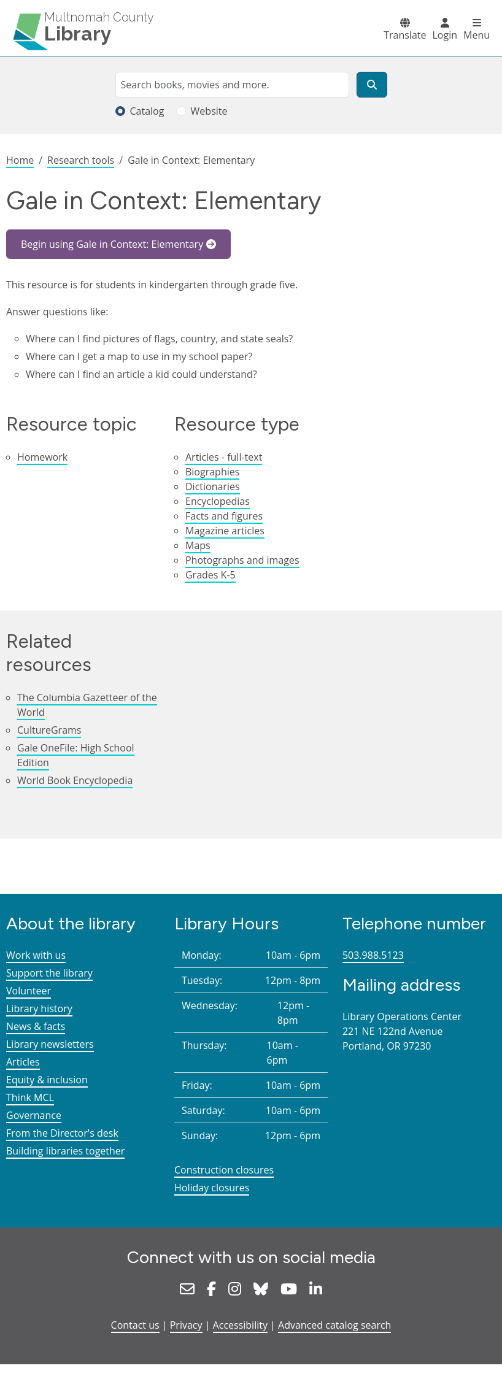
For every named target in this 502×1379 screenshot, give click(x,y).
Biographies (212, 471)
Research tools (80, 160)
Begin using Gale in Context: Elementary (112, 244)
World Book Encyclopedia (75, 780)
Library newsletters (50, 1044)
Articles (23, 1062)
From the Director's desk (62, 1133)
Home (20, 160)
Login (444, 35)
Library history (39, 1008)
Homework (42, 457)
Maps (197, 545)
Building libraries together (65, 1151)
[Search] (372, 85)
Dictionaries (212, 486)
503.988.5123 (373, 955)
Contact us (135, 1325)
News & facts (35, 1026)
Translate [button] (405, 35)
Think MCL (30, 1097)
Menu (476, 35)
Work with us (36, 955)
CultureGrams (49, 730)
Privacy (186, 1325)
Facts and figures (224, 516)
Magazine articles (225, 530)
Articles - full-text (223, 457)
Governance (33, 1115)
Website (209, 111)
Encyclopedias (217, 501)
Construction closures (224, 1170)
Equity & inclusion (47, 1079)
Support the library (49, 973)
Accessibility (240, 1325)
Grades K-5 (210, 575)
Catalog (147, 111)
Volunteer (28, 990)
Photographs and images (242, 560)
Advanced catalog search (334, 1325)
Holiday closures (211, 1187)
